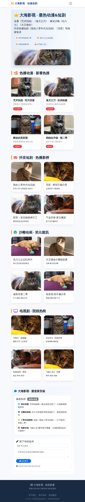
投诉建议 (53, 495)
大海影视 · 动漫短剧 (24, 3)
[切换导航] (70, 3)
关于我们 (32, 495)
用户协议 (42, 495)
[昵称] (42, 446)
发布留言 (23, 461)
